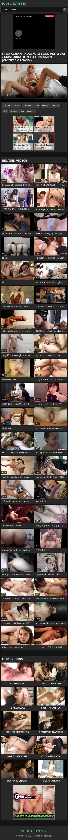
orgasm (30, 111)
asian (17, 105)
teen (37, 105)
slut (5, 111)
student (13, 111)
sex (22, 111)
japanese (27, 105)
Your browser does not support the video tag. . (34, 83)
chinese (55, 105)
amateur (7, 105)
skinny (45, 105)
